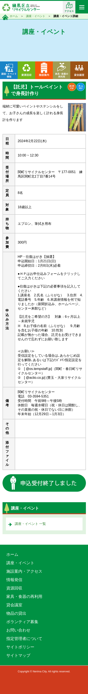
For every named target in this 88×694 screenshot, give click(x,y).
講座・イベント (35, 16)
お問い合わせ (18, 630)
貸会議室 (14, 605)
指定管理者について (24, 638)
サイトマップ (18, 655)
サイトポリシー (20, 647)
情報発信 (14, 579)
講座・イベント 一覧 (30, 524)
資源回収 (14, 588)
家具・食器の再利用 (24, 596)
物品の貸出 (16, 613)
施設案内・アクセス (24, 571)
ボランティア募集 (22, 622)
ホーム (14, 16)
